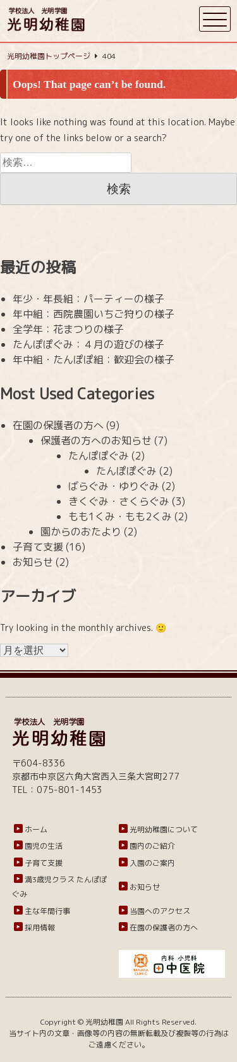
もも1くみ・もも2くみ (120, 516)
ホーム (36, 829)
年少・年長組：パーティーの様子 (88, 299)
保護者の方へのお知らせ (96, 440)
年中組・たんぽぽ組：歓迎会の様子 (93, 359)
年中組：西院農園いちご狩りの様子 (93, 314)
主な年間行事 (47, 911)
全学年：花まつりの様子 (68, 329)
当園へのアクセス (160, 911)
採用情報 (40, 927)
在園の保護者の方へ (58, 425)
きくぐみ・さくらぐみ (118, 501)
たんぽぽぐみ (98, 456)
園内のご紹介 (152, 845)
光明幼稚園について (164, 829)
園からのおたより (80, 532)
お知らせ (33, 562)
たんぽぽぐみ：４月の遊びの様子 (88, 344)
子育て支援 (38, 547)
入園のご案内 (152, 863)
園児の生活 (44, 845)
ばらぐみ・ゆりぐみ (113, 486)
